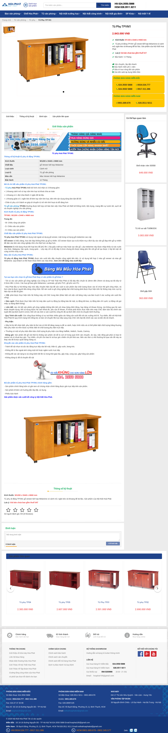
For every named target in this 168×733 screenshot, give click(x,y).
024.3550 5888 (125, 85)
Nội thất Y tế (144, 14)
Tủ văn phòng (49, 14)
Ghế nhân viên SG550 (145, 165)
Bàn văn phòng (13, 14)
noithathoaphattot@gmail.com (76, 711)
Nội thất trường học (69, 14)
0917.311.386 (143, 89)
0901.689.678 (124, 103)
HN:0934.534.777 (20, 730)
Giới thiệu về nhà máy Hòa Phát (22, 653)
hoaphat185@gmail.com (103, 675)
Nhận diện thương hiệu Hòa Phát (22, 661)
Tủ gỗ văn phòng (11, 206)
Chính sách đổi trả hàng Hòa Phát (62, 661)
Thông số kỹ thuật (26, 116)
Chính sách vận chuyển (57, 657)
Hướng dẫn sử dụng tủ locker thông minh (103, 653)
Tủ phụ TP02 (143, 602)
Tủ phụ (8, 188)
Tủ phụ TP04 (25, 602)
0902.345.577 (104, 730)
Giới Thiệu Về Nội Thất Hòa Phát (22, 665)
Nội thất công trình (93, 14)
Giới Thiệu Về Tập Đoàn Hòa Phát (22, 668)
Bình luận (43, 116)
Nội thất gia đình (114, 14)
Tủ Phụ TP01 (103, 602)
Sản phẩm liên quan (61, 116)
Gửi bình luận (112, 543)
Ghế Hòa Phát (31, 14)
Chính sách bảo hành (57, 653)
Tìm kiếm (103, 5)
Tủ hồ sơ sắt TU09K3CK (146, 228)
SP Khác (131, 14)
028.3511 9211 (145, 103)
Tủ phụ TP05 (64, 602)
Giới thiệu (10, 116)
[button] (21, 56)
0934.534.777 (143, 85)
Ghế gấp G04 (146, 291)
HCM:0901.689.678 (86, 730)
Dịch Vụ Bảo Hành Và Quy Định (61, 665)
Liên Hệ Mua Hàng (16, 657)
